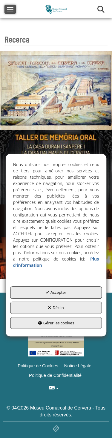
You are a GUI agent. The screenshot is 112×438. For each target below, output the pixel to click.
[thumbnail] (56, 90)
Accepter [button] (56, 292)
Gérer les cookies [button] (56, 323)
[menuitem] (78, 366)
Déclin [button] (56, 307)
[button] (78, 366)
